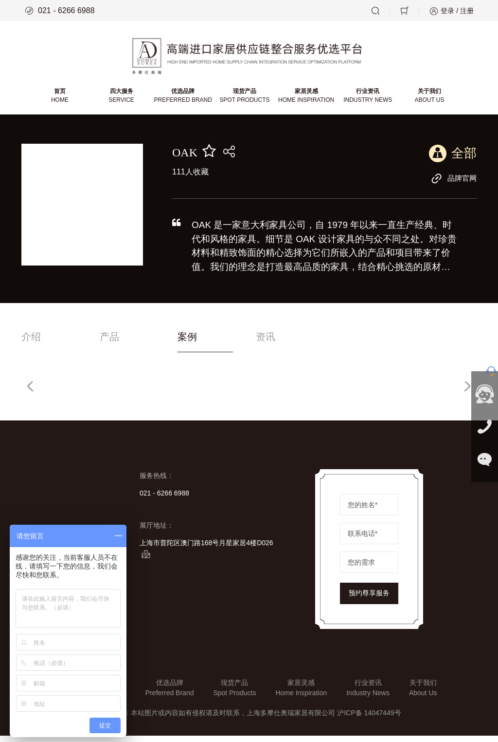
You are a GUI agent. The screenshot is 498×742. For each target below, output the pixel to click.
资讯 (321, 343)
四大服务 (122, 101)
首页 (61, 101)
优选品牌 (183, 101)
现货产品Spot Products (234, 694)
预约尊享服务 (369, 600)
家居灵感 (305, 101)
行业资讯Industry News (368, 694)
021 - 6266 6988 (59, 11)
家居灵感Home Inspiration (301, 694)
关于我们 (427, 101)
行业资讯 (366, 101)
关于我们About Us (423, 694)
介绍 (32, 343)
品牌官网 (453, 183)
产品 (128, 343)
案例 (225, 343)
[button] (465, 392)
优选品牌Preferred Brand (169, 694)
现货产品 (244, 101)
